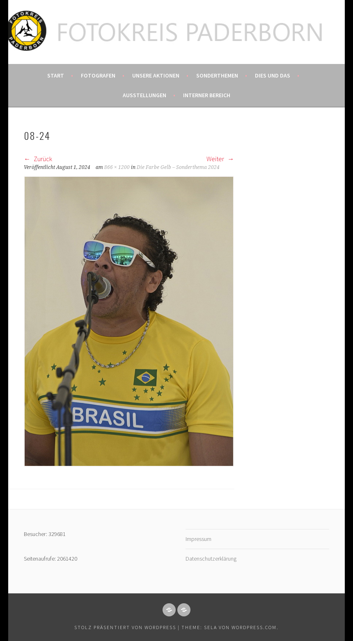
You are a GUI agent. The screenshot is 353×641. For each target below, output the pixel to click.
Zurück (38, 159)
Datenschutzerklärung (211, 558)
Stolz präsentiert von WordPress (125, 627)
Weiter (220, 159)
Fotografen (98, 75)
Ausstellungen (144, 95)
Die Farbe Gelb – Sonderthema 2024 (178, 167)
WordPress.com (254, 627)
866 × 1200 (117, 167)
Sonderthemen (217, 75)
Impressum (198, 539)
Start (55, 75)
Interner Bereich (206, 95)
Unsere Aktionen (155, 75)
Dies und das (272, 75)
